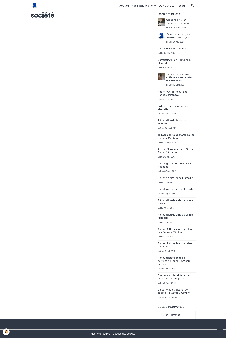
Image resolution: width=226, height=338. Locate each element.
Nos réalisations (142, 5)
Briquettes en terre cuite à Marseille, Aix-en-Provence (179, 77)
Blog (182, 5)
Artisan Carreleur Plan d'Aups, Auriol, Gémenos (175, 151)
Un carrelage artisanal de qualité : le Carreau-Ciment (174, 291)
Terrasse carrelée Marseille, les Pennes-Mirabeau (176, 136)
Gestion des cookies (124, 333)
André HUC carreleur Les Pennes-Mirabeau (172, 93)
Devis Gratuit (167, 5)
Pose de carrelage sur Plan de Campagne (179, 36)
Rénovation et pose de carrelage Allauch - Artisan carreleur (174, 261)
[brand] (35, 6)
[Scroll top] (220, 332)
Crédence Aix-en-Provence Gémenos (178, 21)
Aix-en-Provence (170, 315)
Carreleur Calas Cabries (172, 48)
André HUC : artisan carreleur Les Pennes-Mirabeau (175, 231)
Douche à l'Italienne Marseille (175, 177)
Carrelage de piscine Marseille (175, 189)
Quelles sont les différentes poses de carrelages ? (174, 277)
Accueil (124, 5)
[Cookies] (6, 331)
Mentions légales (100, 333)
